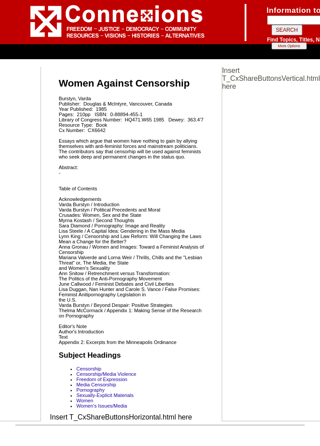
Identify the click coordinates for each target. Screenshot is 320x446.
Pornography (90, 390)
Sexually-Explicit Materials (105, 395)
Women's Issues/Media (101, 405)
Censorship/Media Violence (106, 374)
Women (84, 400)
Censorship (88, 368)
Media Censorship (96, 384)
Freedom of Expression (101, 379)
